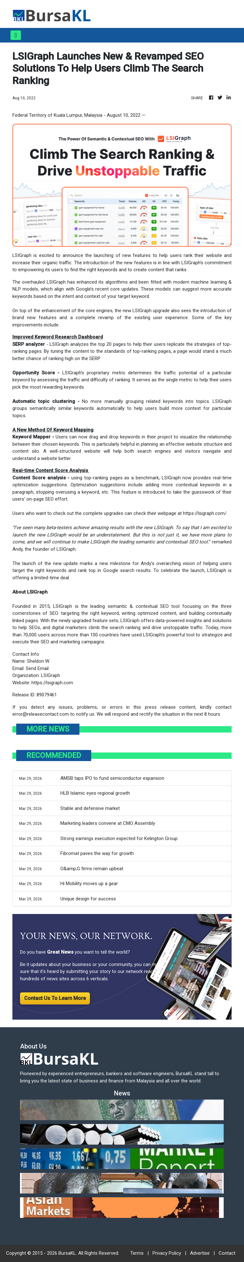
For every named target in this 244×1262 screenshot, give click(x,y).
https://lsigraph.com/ (205, 513)
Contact (227, 1253)
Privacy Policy (166, 1253)
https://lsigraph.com (52, 683)
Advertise (200, 1253)
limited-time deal (51, 578)
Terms (137, 1253)
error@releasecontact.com (40, 714)
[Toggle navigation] (15, 35)
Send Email (37, 668)
